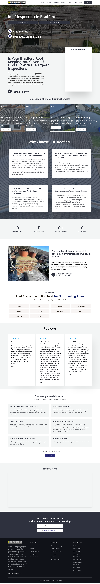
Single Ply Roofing (77, 554)
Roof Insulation (55, 557)
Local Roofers (78, 2)
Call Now (88, 2)
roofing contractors (77, 199)
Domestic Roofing (55, 549)
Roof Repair (54, 554)
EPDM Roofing (76, 565)
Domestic (63, 2)
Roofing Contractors (35, 552)
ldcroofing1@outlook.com (50, 531)
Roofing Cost (33, 554)
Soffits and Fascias (77, 560)
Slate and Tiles (76, 557)
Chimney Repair (77, 549)
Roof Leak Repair (55, 560)
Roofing (48, 2)
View (12, 367)
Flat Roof (75, 546)
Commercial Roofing (56, 546)
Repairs (71, 2)
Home (42, 2)
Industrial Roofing (56, 552)
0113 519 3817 (50, 526)
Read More (7, 130)
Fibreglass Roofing (77, 563)
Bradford (76, 166)
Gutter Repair (76, 552)
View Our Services (32, 22)
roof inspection (27, 198)
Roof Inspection (77, 571)
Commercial (56, 2)
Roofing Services (34, 557)
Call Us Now (50, 456)
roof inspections (26, 75)
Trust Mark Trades (57, 581)
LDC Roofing (38, 73)
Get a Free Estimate (15, 22)
